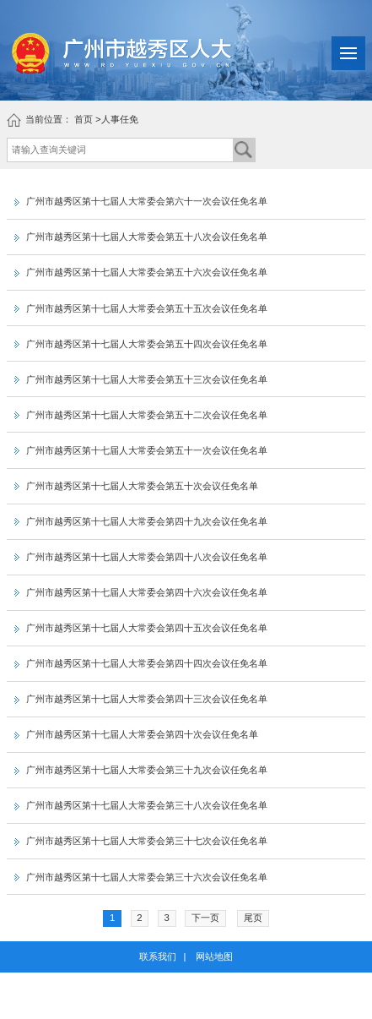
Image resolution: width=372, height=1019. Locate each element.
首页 (83, 119)
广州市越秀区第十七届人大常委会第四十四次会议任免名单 (140, 663)
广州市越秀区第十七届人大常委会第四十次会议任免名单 (136, 734)
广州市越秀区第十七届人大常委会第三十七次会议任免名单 (140, 841)
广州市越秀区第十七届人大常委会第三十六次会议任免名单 (140, 877)
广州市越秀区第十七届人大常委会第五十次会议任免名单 (136, 486)
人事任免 (119, 119)
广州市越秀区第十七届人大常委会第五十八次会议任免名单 (140, 237)
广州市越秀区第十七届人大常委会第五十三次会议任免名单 (140, 379)
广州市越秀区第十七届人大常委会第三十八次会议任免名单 (140, 805)
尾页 (253, 918)
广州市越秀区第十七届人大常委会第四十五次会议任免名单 (140, 628)
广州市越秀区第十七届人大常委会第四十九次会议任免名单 (140, 521)
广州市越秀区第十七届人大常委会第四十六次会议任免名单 (140, 592)
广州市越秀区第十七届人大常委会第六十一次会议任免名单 (140, 201)
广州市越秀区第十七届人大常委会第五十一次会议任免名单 (140, 450)
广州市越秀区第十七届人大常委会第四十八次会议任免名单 (140, 557)
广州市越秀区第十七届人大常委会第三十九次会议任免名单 (140, 770)
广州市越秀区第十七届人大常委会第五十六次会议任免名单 (140, 272)
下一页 (205, 918)
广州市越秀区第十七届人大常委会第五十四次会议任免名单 (140, 344)
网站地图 (214, 956)
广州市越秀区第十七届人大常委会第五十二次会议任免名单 (140, 415)
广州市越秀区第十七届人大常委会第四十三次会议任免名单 (140, 699)
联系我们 (157, 956)
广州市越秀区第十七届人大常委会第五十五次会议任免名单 (140, 308)
